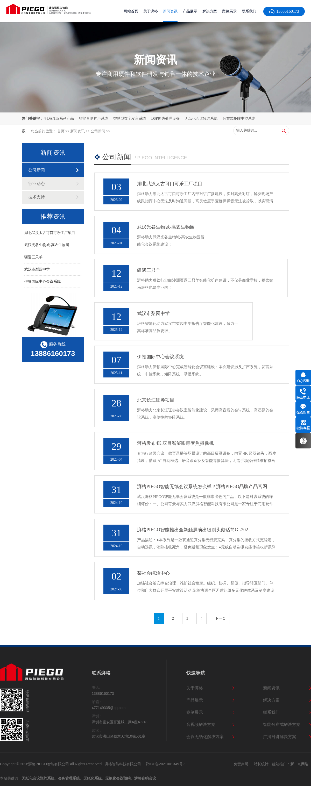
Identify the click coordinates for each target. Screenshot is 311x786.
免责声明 (241, 764)
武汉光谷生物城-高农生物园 (46, 245)
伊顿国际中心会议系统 (42, 281)
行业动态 (36, 183)
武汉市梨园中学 (37, 269)
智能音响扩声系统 (93, 118)
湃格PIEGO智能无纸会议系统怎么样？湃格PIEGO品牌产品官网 (202, 486)
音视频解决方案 (200, 724)
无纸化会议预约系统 (201, 118)
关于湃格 (194, 688)
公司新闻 (98, 131)
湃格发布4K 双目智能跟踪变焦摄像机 (175, 443)
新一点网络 (299, 764)
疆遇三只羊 (33, 257)
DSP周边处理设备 (165, 118)
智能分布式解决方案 (281, 724)
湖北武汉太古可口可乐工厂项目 (49, 233)
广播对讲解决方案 (279, 736)
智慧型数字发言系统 (129, 118)
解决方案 (271, 700)
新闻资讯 (77, 131)
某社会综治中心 (153, 573)
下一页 (220, 618)
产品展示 (194, 700)
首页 (61, 131)
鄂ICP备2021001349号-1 (166, 764)
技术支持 (36, 197)
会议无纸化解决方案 (205, 736)
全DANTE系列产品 (59, 118)
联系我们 (271, 712)
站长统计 (261, 764)
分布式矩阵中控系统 (239, 118)
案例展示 (194, 712)
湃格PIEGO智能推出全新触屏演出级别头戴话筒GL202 (192, 529)
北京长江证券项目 (155, 400)
